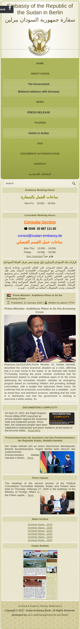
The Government (38, 84)
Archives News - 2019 (40, 524)
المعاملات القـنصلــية (40, 174)
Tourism (40, 122)
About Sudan (40, 73)
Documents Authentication (40, 153)
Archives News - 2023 (40, 536)
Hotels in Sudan (39, 133)
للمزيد (21, 287)
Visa (40, 143)
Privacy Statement (50, 606)
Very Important (34, 256)
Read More (34, 430)
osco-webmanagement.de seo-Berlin (47, 614)
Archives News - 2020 (40, 527)
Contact (40, 163)
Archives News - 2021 (40, 530)
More (30, 457)
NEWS (40, 101)
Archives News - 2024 (40, 540)
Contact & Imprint (28, 606)
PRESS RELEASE (38, 112)
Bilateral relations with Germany (39, 91)
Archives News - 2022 (40, 533)
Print (71, 302)
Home (40, 63)
